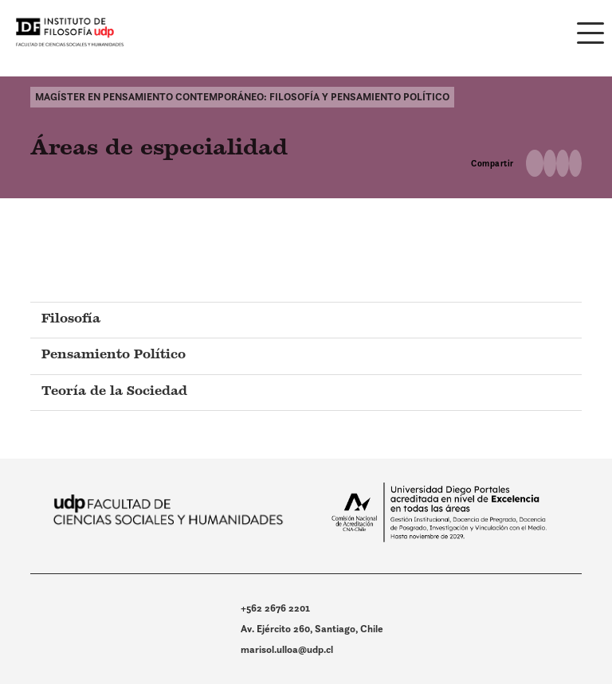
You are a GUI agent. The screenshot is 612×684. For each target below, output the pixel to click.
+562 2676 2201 (275, 608)
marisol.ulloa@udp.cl (287, 649)
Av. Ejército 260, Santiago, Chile (312, 628)
